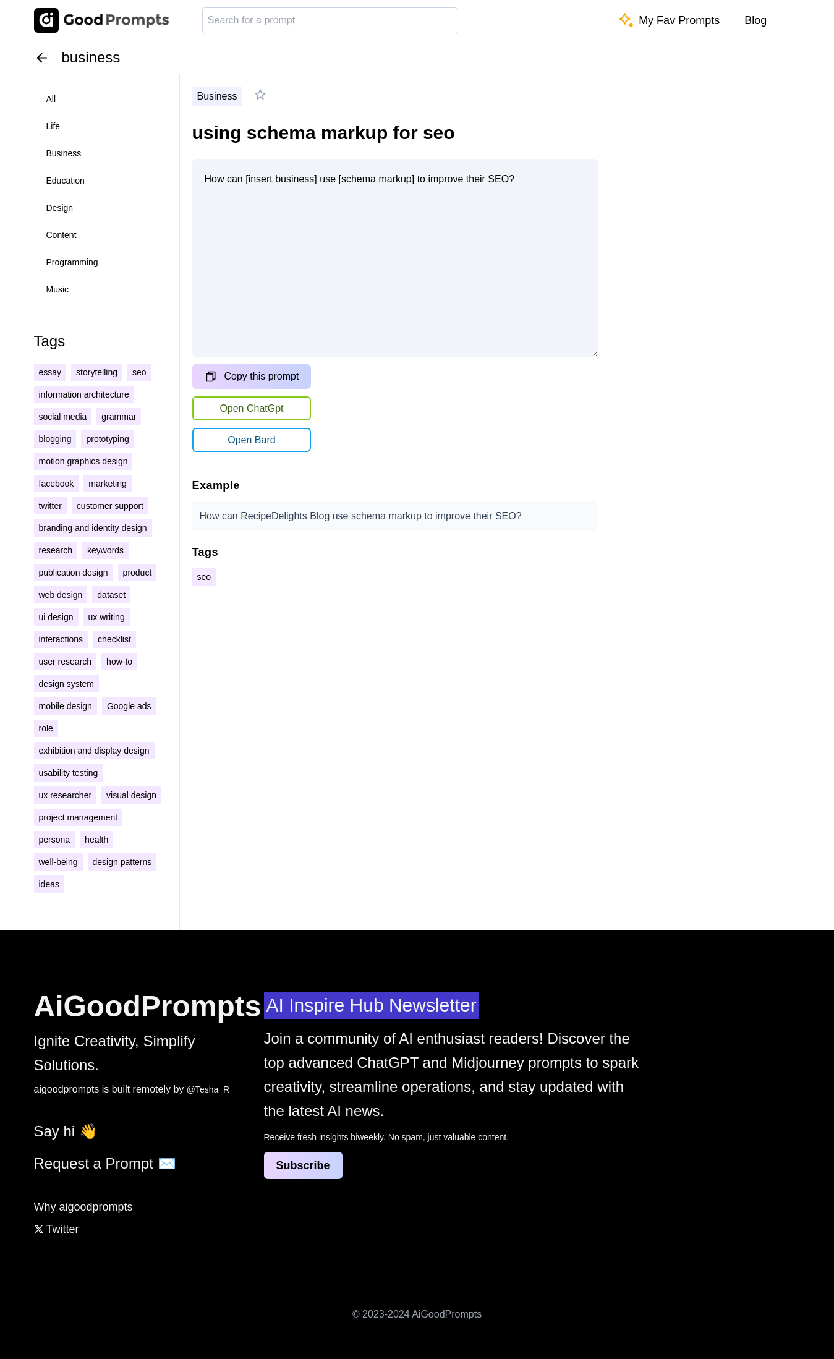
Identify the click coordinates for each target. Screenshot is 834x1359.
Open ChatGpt (251, 408)
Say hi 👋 (66, 1131)
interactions (61, 639)
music (57, 289)
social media (63, 417)
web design (61, 595)
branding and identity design (93, 528)
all (51, 99)
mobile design (65, 706)
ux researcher (65, 795)
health (96, 840)
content (61, 235)
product (137, 572)
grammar (118, 417)
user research (65, 662)
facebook (56, 483)
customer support (110, 506)
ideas (49, 884)
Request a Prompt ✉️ (105, 1163)
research (55, 550)
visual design (131, 795)
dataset (111, 595)
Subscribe (303, 1165)
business (64, 153)
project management (78, 817)
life (53, 126)
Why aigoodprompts (83, 1207)
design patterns (122, 862)
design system (66, 684)
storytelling (96, 372)
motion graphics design (83, 461)
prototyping (107, 439)
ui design (56, 617)
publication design (73, 572)
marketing (107, 483)
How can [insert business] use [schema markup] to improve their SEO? (395, 258)
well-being (58, 862)
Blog (755, 20)
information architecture (84, 394)
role (46, 728)
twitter (50, 506)
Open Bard (251, 440)
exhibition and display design (94, 751)
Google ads (129, 706)
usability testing (68, 773)
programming (72, 262)
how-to (119, 662)
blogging (55, 439)
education (65, 180)
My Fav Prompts (669, 20)
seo (139, 372)
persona (54, 840)
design (60, 208)
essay (50, 372)
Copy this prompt (252, 376)
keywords (105, 550)
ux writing (106, 617)
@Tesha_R (208, 1089)
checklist (114, 639)
